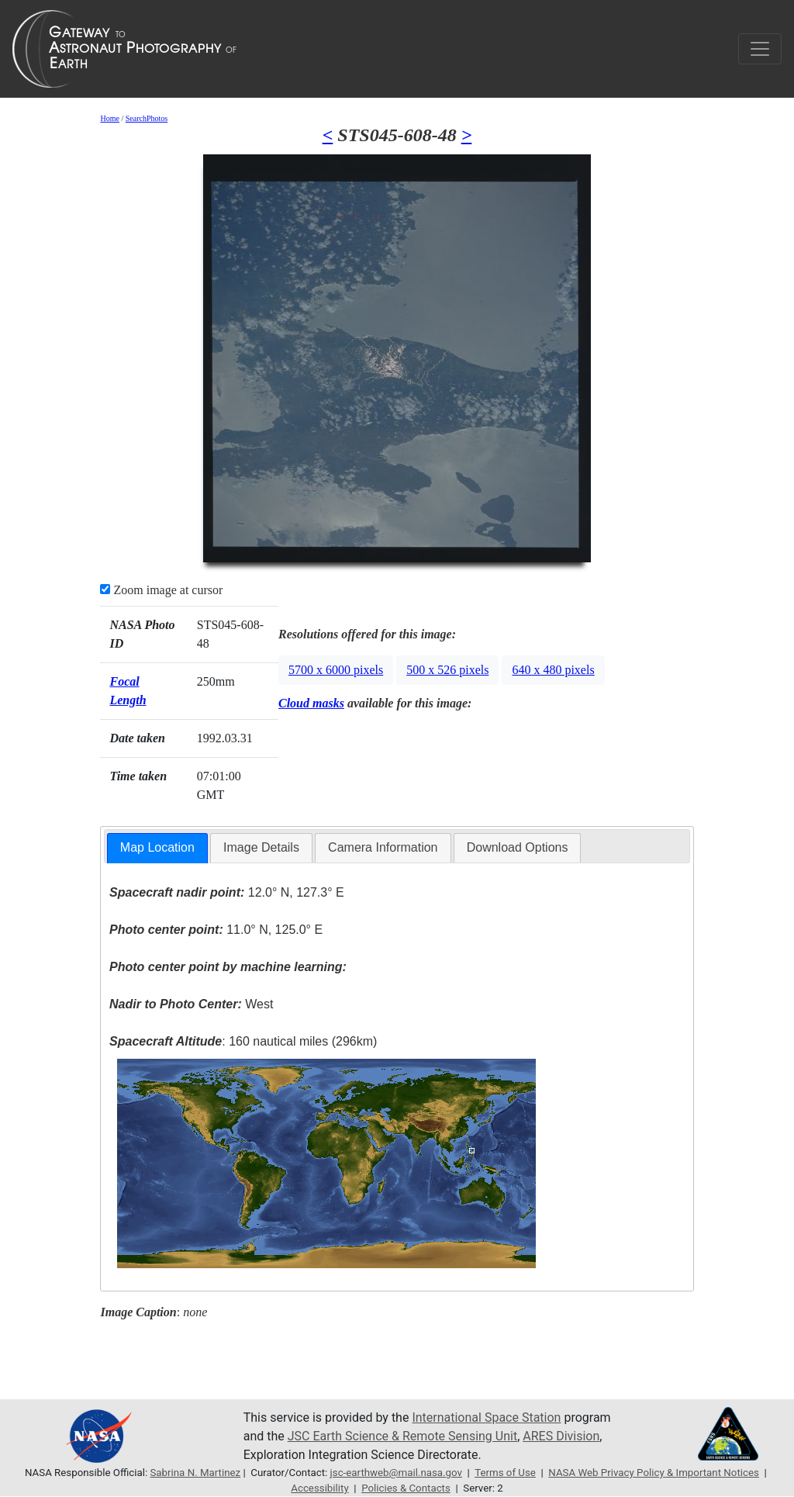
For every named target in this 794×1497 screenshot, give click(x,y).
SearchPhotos (146, 118)
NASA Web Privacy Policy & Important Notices (653, 1472)
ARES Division (561, 1436)
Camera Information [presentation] (382, 847)
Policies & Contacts (406, 1488)
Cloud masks (311, 703)
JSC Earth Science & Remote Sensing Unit (402, 1436)
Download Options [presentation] (517, 847)
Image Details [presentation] (261, 847)
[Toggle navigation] (760, 48)
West (191, 1004)
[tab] (157, 848)
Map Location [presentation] (157, 847)
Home (109, 118)
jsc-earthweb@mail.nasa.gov (396, 1472)
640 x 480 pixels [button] (553, 669)
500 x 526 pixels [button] (447, 669)
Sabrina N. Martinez (195, 1472)
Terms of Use (505, 1472)
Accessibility (319, 1488)
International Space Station (486, 1417)
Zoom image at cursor (161, 589)
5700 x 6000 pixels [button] (335, 669)
